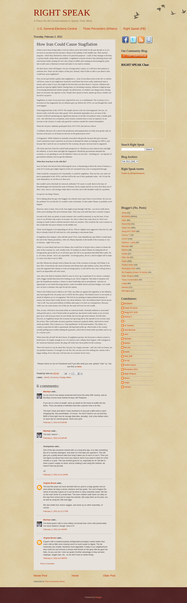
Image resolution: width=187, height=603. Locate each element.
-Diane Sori (126, 228)
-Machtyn (125, 246)
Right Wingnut (130, 374)
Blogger (98, 597)
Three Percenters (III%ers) (100, 28)
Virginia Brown (50, 483)
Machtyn (47, 391)
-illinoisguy (125, 291)
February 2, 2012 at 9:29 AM (55, 438)
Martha (127, 343)
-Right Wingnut (127, 276)
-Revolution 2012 (128, 268)
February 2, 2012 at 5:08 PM (55, 558)
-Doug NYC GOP (128, 231)
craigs (126, 382)
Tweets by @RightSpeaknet (132, 173)
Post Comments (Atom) (55, 581)
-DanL (123, 220)
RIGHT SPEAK (62, 12)
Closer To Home (131, 308)
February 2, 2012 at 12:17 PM (55, 511)
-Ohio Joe (125, 257)
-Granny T (125, 235)
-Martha (124, 250)
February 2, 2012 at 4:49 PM (55, 529)
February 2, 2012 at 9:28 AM (55, 422)
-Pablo (124, 261)
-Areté (123, 213)
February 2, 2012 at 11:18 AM (55, 474)
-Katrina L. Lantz (128, 242)
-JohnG (46, 377)
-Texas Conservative (129, 280)
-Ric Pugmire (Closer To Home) (134, 272)
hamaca (127, 387)
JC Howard (129, 325)
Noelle (127, 352)
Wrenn (127, 378)
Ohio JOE (128, 356)
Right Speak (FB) (134, 28)
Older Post (109, 575)
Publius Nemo (130, 365)
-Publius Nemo (127, 265)
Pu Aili (126, 360)
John (126, 334)
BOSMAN (128, 303)
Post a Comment (47, 564)
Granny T (128, 317)
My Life (127, 347)
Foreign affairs (65, 377)
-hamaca (125, 287)
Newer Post (40, 575)
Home (75, 575)
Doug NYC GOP (131, 312)
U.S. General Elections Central (57, 28)
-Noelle (124, 254)
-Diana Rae (126, 224)
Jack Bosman (129, 330)
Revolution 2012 (131, 369)
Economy (54, 377)
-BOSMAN (125, 216)
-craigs (124, 283)
